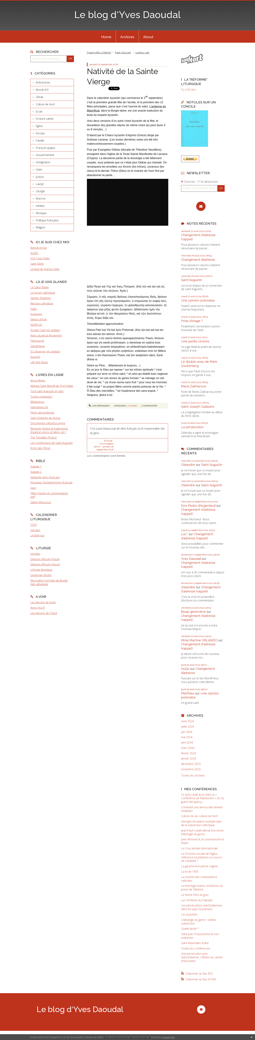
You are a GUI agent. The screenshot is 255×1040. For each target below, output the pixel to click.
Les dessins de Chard (43, 613)
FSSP (33, 525)
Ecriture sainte (44, 119)
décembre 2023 (191, 764)
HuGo (185, 668)
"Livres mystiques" (41, 396)
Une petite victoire (195, 341)
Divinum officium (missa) (45, 564)
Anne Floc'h (37, 608)
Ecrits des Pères (40, 448)
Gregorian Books (41, 575)
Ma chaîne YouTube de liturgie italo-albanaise (49, 582)
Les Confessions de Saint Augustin (51, 443)
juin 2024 (186, 732)
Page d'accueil (123, 52)
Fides (33, 309)
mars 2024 (187, 748)
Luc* (184, 534)
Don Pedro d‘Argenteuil (198, 505)
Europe (40, 133)
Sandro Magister (40, 298)
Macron (41, 198)
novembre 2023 (191, 769)
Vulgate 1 (36, 466)
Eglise (39, 126)
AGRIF (34, 253)
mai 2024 (186, 737)
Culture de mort (45, 104)
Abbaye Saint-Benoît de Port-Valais (51, 386)
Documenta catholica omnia (47, 423)
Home (106, 37)
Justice (40, 177)
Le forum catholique (42, 293)
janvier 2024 (188, 758)
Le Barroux (37, 535)
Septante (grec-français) (45, 477)
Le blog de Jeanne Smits (45, 269)
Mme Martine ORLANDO (199, 640)
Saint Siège (37, 264)
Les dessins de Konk (43, 602)
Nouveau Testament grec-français (51, 482)
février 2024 (188, 753)
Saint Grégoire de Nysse (45, 418)
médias (40, 206)
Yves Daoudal (191, 559)
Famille (40, 140)
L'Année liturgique (41, 570)
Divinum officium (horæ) (45, 559)
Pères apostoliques (42, 412)
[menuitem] (106, 37)
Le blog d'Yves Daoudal (127, 14)
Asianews (36, 314)
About (148, 37)
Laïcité (40, 184)
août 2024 (187, 721)
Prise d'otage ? (192, 321)
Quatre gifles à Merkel (99, 52)
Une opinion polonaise (198, 300)
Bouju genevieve (193, 611)
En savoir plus (168, 1037)
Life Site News (39, 362)
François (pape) (45, 148)
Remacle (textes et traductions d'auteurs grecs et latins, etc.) (49, 430)
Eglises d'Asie (38, 319)
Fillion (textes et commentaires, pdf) (49, 495)
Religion (40, 227)
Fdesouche (37, 341)
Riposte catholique (41, 303)
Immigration (43, 162)
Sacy (33, 488)
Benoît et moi (38, 248)
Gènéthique (37, 346)
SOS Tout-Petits (40, 258)
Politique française (47, 220)
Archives (127, 37)
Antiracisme (43, 82)
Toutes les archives (193, 775)
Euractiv (35, 357)
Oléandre (188, 464)
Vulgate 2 (36, 472)
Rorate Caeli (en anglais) (45, 330)
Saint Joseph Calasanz (197, 406)
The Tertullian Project (43, 437)
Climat (39, 97)
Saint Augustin (191, 280)
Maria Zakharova (193, 386)
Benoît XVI (42, 90)
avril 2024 (187, 742)
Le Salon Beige (39, 287)
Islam (39, 169)
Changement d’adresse (198, 259)
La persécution (192, 427)
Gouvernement (45, 155)
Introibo (35, 530)
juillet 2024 (187, 726)
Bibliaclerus (37, 402)
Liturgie (40, 191)
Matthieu (187, 693)
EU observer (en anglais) (45, 351)
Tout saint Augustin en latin (46, 391)
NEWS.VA (36, 325)
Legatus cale (142, 52)
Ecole (39, 111)
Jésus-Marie (37, 380)
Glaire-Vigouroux (40, 502)
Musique (41, 213)
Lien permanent (99, 406)
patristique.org (39, 407)
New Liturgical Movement (46, 335)
